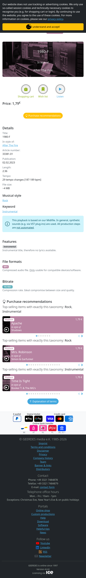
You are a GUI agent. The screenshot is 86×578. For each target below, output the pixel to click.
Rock (5, 200)
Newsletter (45, 556)
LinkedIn (45, 547)
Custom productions (43, 514)
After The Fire (10, 145)
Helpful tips (43, 529)
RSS (45, 551)
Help (43, 517)
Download (43, 521)
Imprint (43, 443)
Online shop (43, 510)
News (43, 532)
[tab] (36, 336)
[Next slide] (82, 336)
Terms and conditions (43, 447)
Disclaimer (43, 450)
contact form (47, 487)
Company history (43, 458)
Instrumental (9, 211)
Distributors (43, 469)
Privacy (43, 454)
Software (43, 525)
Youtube (45, 543)
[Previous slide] (78, 336)
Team (43, 461)
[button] (26, 89)
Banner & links (43, 465)
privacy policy (55, 19)
